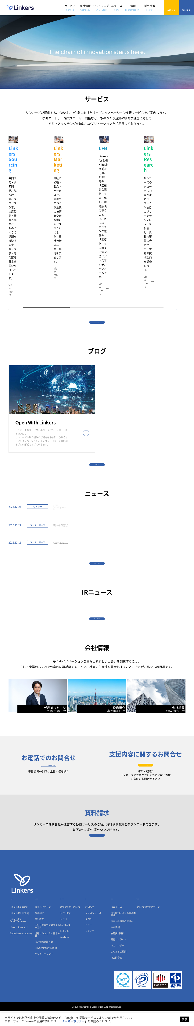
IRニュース (116, 922)
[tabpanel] (31, 170)
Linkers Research (19, 942)
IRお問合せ (116, 972)
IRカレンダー (117, 960)
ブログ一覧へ (97, 391)
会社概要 (39, 934)
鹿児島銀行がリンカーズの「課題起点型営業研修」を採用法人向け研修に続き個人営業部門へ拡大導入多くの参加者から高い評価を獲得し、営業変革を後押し (89, 479)
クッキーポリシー (44, 968)
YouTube (64, 952)
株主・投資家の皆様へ (122, 936)
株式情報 (115, 942)
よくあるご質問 (119, 966)
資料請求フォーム (97, 838)
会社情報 (85, 8)
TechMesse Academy (21, 948)
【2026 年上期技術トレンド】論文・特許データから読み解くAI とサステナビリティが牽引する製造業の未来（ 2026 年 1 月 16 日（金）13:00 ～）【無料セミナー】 (82, 448)
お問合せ (171, 7)
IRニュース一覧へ (97, 596)
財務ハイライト (119, 954)
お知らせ (89, 922)
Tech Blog (65, 928)
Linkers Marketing (19, 928)
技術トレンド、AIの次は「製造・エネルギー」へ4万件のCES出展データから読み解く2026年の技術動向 (87, 503)
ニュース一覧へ (97, 531)
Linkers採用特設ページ (148, 922)
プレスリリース (93, 928)
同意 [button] (184, 1019)
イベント (89, 934)
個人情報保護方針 (44, 956)
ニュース (116, 8)
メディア (89, 946)
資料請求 (186, 7)
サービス (70, 8)
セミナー (89, 940)
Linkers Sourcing (18, 922)
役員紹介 (39, 928)
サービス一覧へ (97, 239)
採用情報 (149, 8)
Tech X (63, 934)
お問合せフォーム (145, 755)
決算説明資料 (117, 948)
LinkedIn (64, 946)
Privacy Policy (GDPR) (46, 962)
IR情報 (131, 8)
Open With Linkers (70, 922)
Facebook (65, 940)
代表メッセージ (43, 922)
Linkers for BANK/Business (18, 935)
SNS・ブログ (101, 8)
